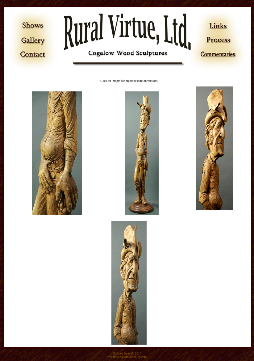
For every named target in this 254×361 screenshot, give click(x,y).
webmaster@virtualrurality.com (127, 357)
